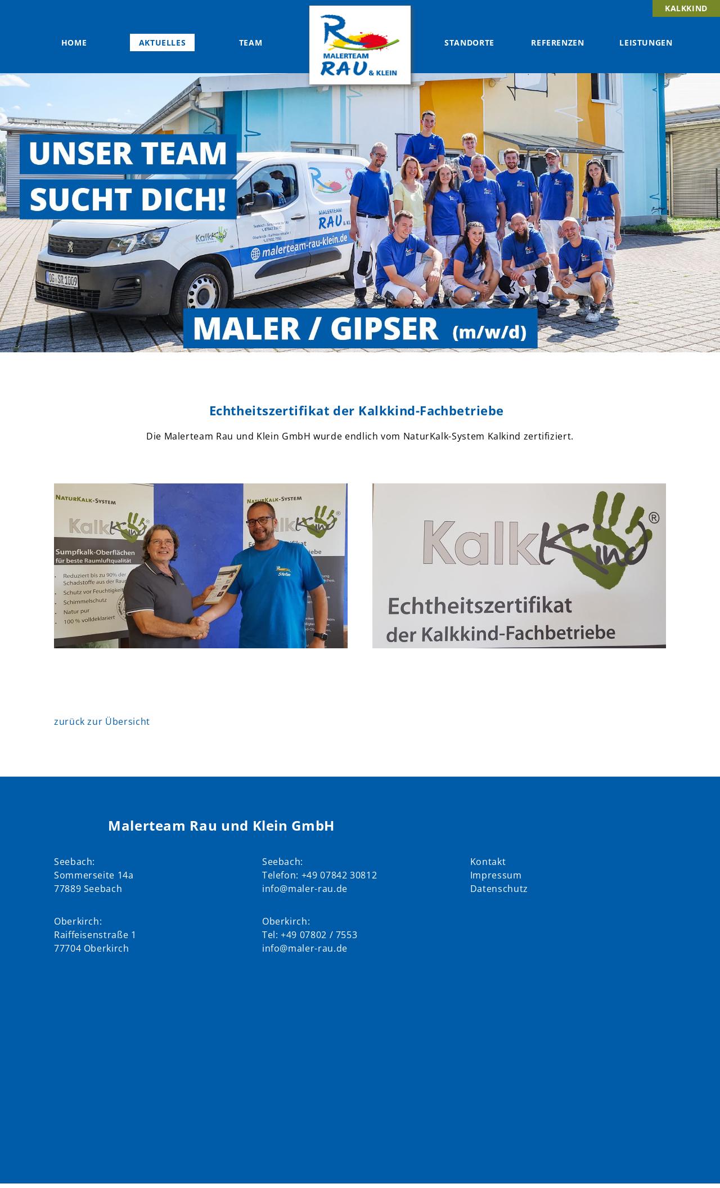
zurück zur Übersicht (102, 721)
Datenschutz (499, 888)
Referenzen (557, 42)
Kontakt (488, 861)
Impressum (496, 875)
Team (251, 42)
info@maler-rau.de (305, 888)
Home (74, 42)
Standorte (469, 42)
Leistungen (645, 42)
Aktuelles (162, 42)
